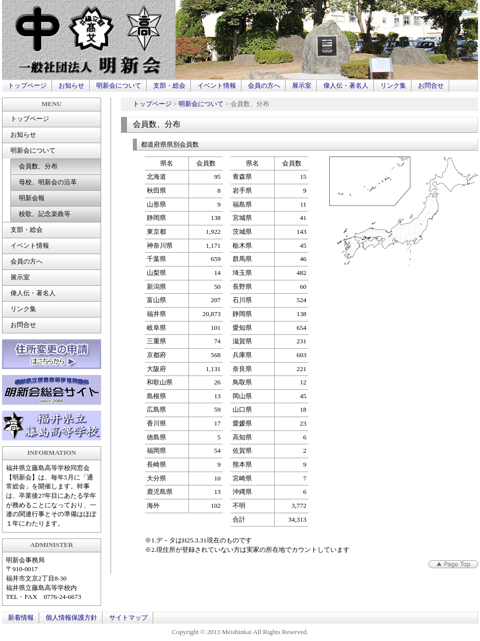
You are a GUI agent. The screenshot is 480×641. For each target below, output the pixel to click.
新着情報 (21, 617)
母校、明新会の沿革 (48, 182)
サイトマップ (128, 617)
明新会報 (32, 198)
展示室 (301, 85)
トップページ (27, 85)
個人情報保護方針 (71, 617)
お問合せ (431, 85)
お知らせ (71, 85)
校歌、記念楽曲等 (44, 213)
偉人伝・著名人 (345, 85)
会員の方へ (264, 85)
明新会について (118, 85)
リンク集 (393, 85)
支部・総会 (169, 85)
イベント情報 (216, 85)
